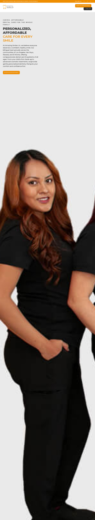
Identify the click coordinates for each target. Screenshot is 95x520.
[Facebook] (84, 1)
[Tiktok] (90, 1)
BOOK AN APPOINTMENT (83, 5)
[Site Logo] (8, 7)
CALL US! (88, 8)
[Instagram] (87, 1)
